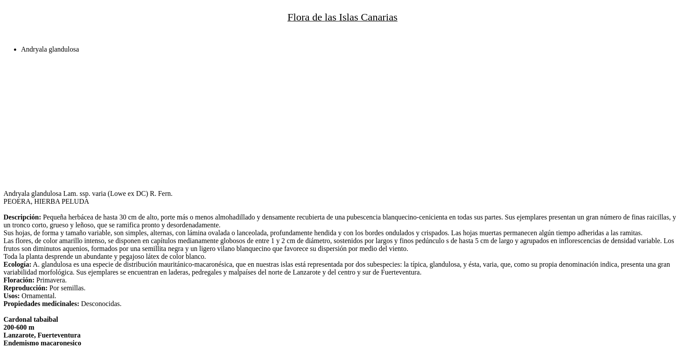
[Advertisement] (265, 121)
